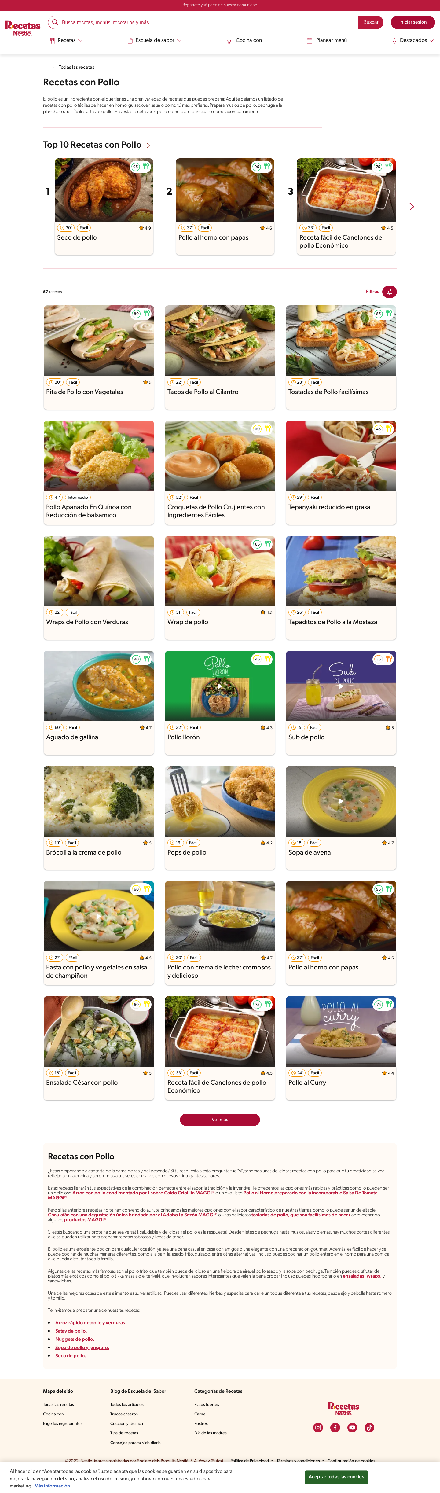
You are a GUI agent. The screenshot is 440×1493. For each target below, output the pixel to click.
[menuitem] (67, 42)
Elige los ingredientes (63, 1443)
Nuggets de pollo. (74, 1359)
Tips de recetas (124, 1452)
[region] (220, 1477)
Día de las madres (212, 1452)
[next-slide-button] (411, 213)
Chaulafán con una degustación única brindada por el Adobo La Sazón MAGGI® (164, 1226)
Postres (202, 1443)
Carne (200, 1433)
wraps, (114, 1297)
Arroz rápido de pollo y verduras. (90, 1342)
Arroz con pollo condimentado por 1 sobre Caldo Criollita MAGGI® (212, 1202)
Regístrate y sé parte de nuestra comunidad (220, 5)
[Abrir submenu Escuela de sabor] (155, 40)
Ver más (220, 1125)
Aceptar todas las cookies (336, 1477)
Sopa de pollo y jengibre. (82, 1367)
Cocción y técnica (127, 1443)
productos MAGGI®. (134, 1231)
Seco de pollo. (70, 1375)
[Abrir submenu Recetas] (67, 40)
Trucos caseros (124, 1433)
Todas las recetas (78, 67)
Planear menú (326, 40)
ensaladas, (93, 1297)
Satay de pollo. (71, 1350)
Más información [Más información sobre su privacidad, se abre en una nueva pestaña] (52, 1486)
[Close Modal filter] (389, 298)
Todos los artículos (128, 1424)
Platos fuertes (208, 1424)
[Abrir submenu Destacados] (411, 40)
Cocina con (244, 40)
